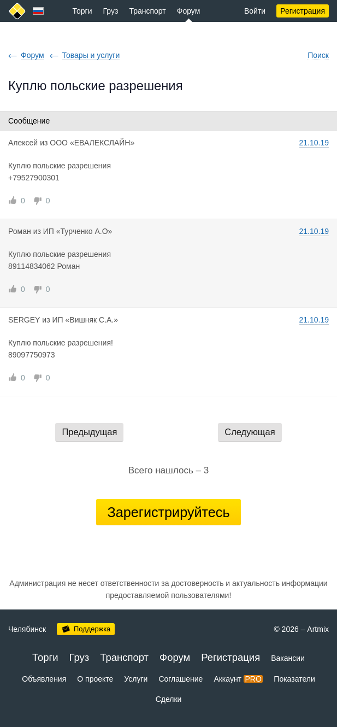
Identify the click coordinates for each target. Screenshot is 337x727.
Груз (111, 11)
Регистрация (302, 11)
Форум (188, 11)
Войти (254, 11)
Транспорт (147, 11)
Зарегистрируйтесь (168, 512)
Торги (82, 11)
